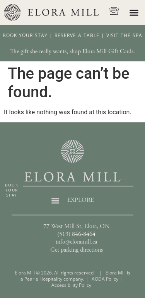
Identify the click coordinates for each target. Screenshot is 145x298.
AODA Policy (105, 287)
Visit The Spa (124, 44)
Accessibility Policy (71, 294)
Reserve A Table (77, 44)
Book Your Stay (25, 44)
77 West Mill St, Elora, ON (76, 235)
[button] (133, 12)
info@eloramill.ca (76, 251)
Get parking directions (76, 259)
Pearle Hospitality (43, 287)
